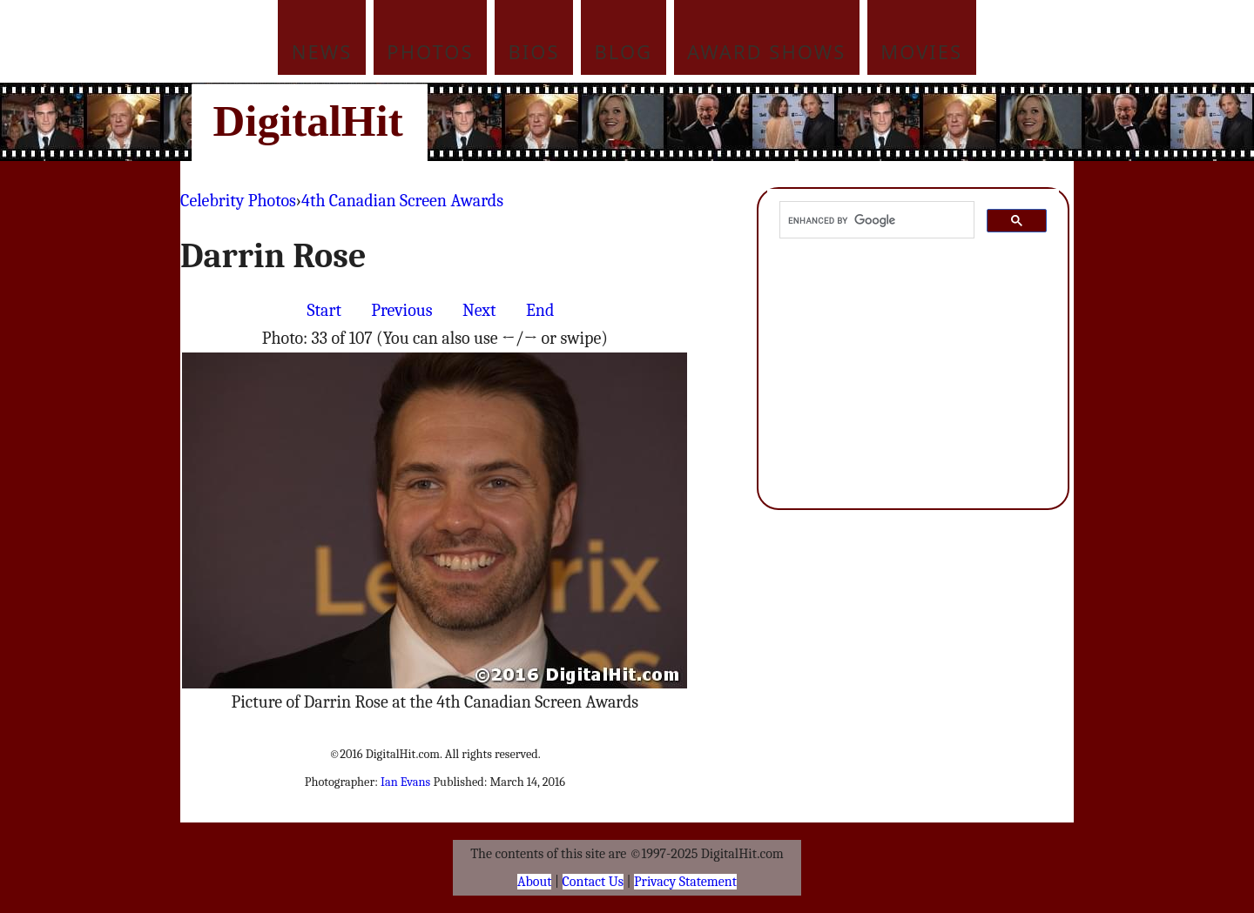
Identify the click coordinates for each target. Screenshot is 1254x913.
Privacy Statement (685, 882)
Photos (430, 51)
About (534, 882)
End (540, 310)
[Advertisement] (745, 122)
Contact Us (593, 882)
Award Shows (766, 51)
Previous (401, 310)
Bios (534, 51)
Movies (921, 51)
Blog (624, 51)
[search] (875, 220)
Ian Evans (405, 782)
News (322, 51)
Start (324, 310)
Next (479, 310)
